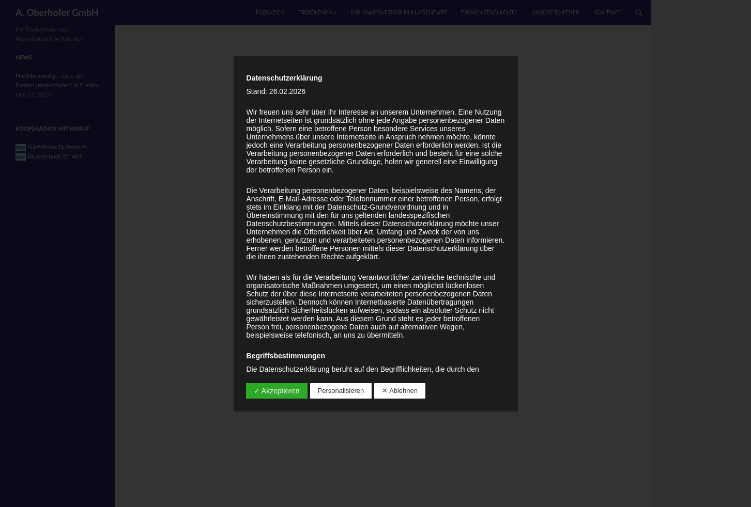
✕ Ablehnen (400, 390)
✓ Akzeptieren (277, 391)
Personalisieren (341, 390)
